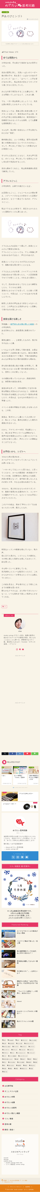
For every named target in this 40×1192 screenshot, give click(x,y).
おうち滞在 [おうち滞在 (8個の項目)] (33, 1040)
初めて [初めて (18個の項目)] (23, 1059)
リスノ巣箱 (5, 12)
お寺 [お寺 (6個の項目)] (5, 1043)
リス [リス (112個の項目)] (5, 1056)
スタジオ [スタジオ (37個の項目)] (23, 1049)
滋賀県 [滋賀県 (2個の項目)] (19, 1065)
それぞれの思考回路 (14, 1180)
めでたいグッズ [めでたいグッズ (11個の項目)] (29, 1043)
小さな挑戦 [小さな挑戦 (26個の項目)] (21, 1062)
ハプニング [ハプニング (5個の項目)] (31, 1053)
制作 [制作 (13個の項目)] (30, 1059)
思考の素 (8, 1124)
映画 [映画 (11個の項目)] (36, 1062)
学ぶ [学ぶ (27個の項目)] (5, 1062)
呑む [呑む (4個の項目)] (36, 1059)
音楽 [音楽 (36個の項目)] (32, 1068)
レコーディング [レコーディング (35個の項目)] (23, 1056)
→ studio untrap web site (13, 1162)
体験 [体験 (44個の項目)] (17, 1059)
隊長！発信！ (10, 1130)
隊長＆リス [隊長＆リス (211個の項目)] (24, 1068)
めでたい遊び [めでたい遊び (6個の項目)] (7, 1046)
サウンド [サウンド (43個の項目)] (15, 1049)
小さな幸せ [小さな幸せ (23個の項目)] (12, 1062)
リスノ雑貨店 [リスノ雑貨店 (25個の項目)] (13, 1056)
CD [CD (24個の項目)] (4, 1040)
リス (5, 606)
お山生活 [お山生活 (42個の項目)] (12, 1043)
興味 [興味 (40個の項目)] (11, 1068)
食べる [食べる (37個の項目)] (5, 1071)
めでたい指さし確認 (12, 1113)
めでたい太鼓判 (11, 1108)
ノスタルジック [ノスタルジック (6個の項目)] (21, 1053)
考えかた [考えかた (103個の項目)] (33, 1065)
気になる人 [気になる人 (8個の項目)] (11, 1065)
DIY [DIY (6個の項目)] (18, 1040)
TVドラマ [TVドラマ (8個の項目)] (25, 1040)
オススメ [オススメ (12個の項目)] (24, 1046)
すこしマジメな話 (11, 1091)
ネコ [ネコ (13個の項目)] (13, 1053)
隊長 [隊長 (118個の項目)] (17, 1068)
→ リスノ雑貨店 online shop (14, 1164)
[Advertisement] (20, 679)
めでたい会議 (10, 1102)
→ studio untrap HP (11, 849)
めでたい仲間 (10, 1097)
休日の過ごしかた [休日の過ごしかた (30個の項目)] (8, 1059)
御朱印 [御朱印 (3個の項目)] (29, 1062)
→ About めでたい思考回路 (13, 847)
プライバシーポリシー (16, 1186)
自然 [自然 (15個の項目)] (5, 1068)
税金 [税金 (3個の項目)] (26, 1065)
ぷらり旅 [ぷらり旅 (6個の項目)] (20, 1043)
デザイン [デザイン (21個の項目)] (6, 1053)
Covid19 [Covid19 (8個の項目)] (11, 1040)
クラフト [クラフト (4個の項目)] (32, 1046)
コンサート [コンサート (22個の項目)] (6, 1049)
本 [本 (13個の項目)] (4, 1065)
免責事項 (27, 1186)
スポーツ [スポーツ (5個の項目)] (31, 1049)
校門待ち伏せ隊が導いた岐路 (22, 324)
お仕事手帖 (9, 1086)
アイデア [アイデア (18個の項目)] (16, 1046)
